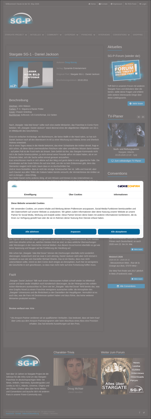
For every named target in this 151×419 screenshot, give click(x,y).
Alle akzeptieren (119, 232)
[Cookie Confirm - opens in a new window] (129, 186)
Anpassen (76, 232)
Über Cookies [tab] (75, 194)
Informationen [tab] (121, 194)
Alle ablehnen (32, 232)
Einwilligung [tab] (30, 194)
